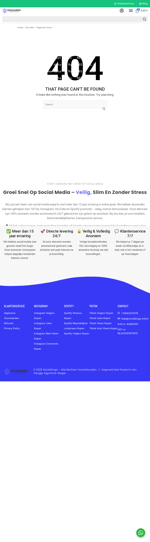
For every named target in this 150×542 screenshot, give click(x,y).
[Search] (144, 19)
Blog (145, 3)
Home (20, 27)
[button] (122, 11)
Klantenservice (125, 3)
